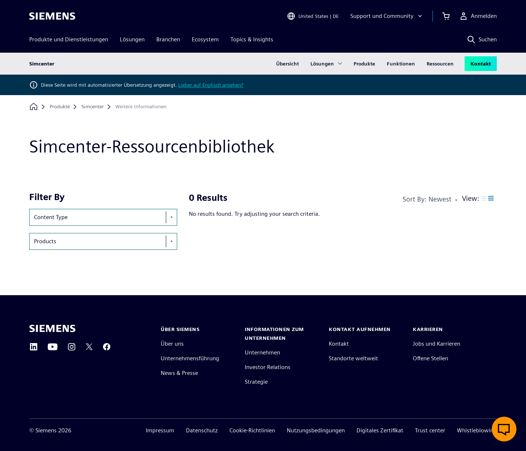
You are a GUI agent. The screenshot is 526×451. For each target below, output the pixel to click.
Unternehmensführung (190, 358)
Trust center (430, 430)
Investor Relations (267, 367)
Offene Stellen (430, 358)
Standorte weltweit (353, 358)
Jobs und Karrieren (436, 343)
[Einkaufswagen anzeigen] (446, 16)
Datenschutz (202, 430)
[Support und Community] (387, 16)
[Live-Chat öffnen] (504, 429)
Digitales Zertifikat (380, 430)
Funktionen (401, 64)
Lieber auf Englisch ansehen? (210, 85)
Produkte (364, 64)
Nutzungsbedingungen (316, 430)
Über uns (172, 343)
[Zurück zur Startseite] (33, 106)
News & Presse (179, 372)
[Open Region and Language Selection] (313, 16)
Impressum (160, 430)
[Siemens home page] (52, 328)
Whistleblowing (477, 430)
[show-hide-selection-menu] (171, 217)
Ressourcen (440, 64)
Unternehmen (262, 352)
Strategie (256, 381)
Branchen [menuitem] (168, 39)
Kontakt (480, 64)
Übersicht (287, 64)
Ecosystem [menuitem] (205, 39)
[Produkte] (60, 107)
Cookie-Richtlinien (252, 430)
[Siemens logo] (52, 16)
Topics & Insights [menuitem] (251, 39)
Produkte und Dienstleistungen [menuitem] (68, 39)
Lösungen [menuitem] (132, 39)
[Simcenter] (92, 107)
